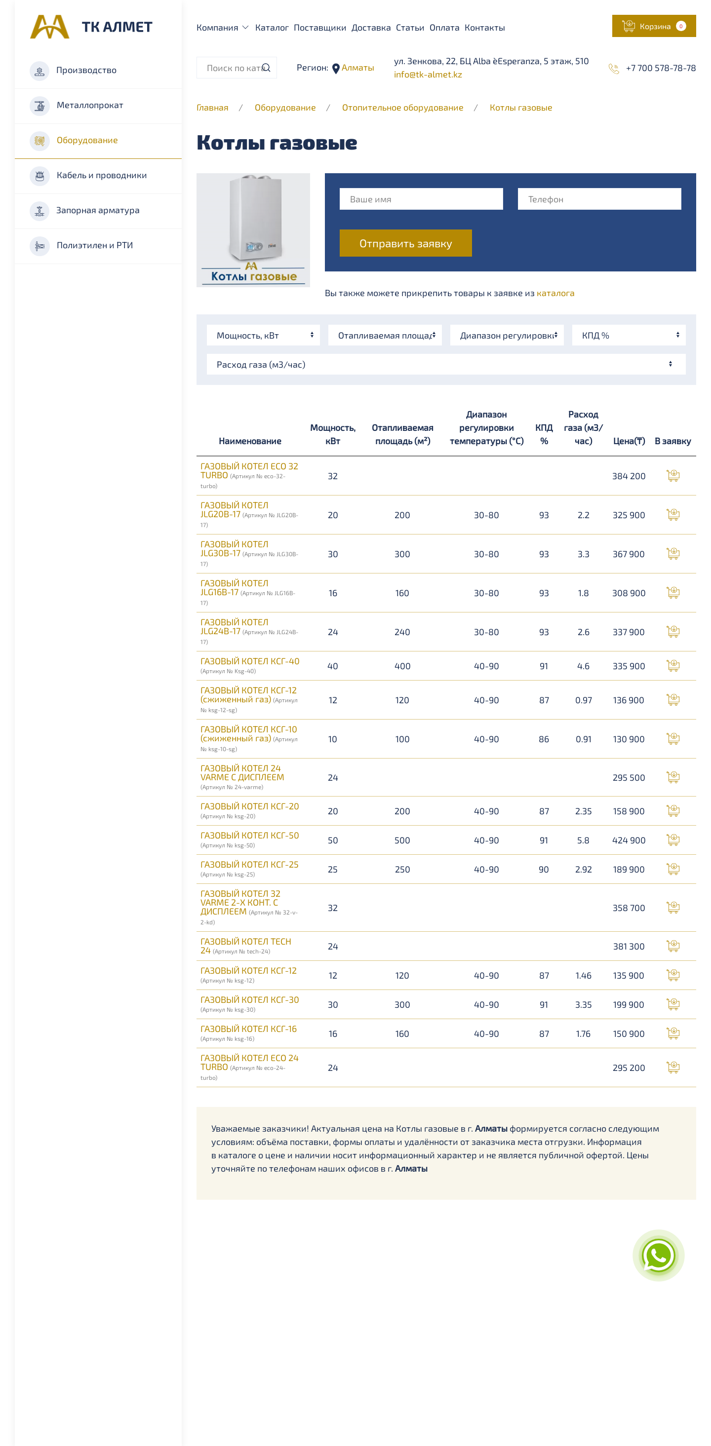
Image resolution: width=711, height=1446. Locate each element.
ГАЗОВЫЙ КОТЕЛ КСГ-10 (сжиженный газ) (249, 737)
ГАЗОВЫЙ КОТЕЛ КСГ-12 (248, 974)
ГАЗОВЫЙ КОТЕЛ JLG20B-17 (249, 513)
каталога (556, 292)
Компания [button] (224, 27)
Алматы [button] (357, 67)
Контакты (485, 27)
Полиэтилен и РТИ (81, 246)
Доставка (371, 27)
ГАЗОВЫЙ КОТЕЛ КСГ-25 (249, 868)
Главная (213, 107)
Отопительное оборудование (404, 107)
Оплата (445, 27)
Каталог (272, 27)
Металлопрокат (76, 106)
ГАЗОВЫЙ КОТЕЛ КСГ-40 (250, 664)
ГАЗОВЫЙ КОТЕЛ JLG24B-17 (249, 630)
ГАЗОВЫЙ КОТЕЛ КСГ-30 (249, 1003)
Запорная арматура (85, 211)
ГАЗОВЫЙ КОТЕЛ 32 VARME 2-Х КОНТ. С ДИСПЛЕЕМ (249, 906)
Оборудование (74, 141)
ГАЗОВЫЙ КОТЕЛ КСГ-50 (249, 839)
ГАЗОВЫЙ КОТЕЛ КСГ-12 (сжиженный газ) (249, 699)
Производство (73, 71)
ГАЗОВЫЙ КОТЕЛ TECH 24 (245, 945)
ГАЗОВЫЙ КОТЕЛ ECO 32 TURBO (249, 474)
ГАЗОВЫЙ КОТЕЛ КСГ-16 (248, 1032)
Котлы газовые (521, 107)
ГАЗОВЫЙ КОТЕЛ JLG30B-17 (249, 552)
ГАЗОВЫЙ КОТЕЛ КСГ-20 (249, 809)
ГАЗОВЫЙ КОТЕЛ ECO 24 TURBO (249, 1066)
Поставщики (320, 27)
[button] (654, 26)
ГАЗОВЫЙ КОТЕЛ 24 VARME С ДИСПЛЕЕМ (242, 776)
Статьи (410, 27)
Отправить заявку (405, 243)
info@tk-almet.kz (428, 74)
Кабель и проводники (88, 176)
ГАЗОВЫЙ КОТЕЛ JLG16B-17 (247, 591)
